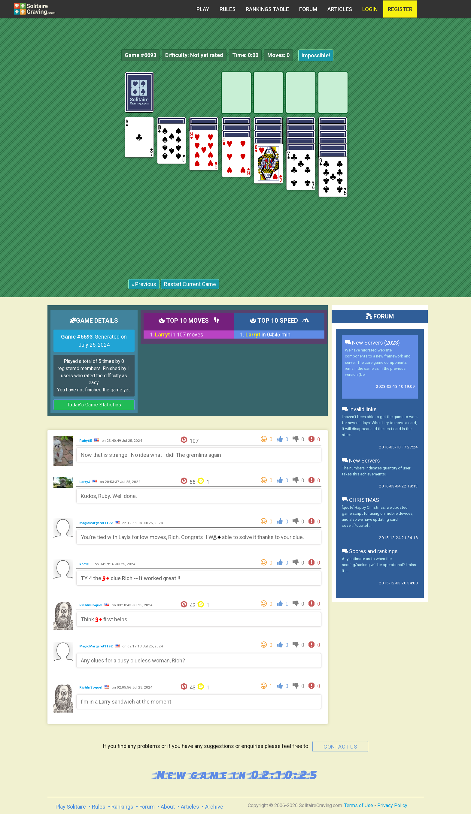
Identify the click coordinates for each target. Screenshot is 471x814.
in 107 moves (179, 334)
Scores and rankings (370, 551)
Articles (339, 9)
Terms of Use (358, 805)
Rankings (122, 806)
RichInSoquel (91, 605)
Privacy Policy (392, 805)
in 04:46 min (267, 334)
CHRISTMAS (360, 500)
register (400, 9)
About (168, 806)
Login (370, 9)
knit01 (85, 564)
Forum (308, 9)
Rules (227, 9)
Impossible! (316, 55)
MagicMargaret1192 (96, 523)
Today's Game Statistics (94, 405)
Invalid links (359, 409)
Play (202, 9)
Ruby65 (86, 441)
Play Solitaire (71, 806)
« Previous (144, 284)
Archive (214, 806)
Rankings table (267, 9)
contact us (340, 746)
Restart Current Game (190, 284)
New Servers (361, 460)
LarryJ (85, 482)
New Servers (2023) (372, 342)
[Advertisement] (426, 162)
